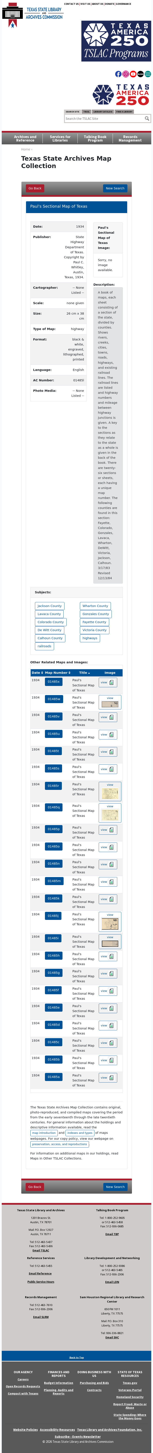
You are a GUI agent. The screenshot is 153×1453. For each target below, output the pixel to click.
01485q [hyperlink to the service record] (54, 807)
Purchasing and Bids (94, 1383)
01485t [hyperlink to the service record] (53, 751)
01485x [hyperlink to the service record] (53, 681)
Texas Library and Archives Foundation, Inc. (109, 1430)
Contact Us (71, 3)
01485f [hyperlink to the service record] (53, 990)
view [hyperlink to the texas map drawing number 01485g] (108, 973)
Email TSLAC (41, 1250)
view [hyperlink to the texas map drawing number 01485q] (110, 813)
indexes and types (79, 1132)
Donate (109, 3)
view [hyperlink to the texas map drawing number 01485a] (108, 1077)
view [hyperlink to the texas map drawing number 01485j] (110, 922)
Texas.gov (130, 1383)
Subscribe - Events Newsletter (78, 1437)
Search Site (72, 111)
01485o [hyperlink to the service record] (54, 846)
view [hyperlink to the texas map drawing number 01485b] (108, 1060)
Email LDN (112, 1282)
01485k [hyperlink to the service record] (53, 898)
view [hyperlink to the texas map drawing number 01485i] (110, 942)
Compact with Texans (23, 1393)
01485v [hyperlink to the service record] (53, 716)
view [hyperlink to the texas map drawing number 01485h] (108, 956)
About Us (97, 3)
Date (36, 672)
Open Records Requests (23, 1386)
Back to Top (76, 1357)
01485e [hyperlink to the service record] (54, 1007)
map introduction (44, 1132)
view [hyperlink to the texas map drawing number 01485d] (108, 1025)
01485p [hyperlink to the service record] (54, 829)
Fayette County (94, 622)
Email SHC (112, 1337)
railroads (44, 646)
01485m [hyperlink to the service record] (54, 881)
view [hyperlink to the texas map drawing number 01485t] (108, 752)
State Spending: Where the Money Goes (130, 1416)
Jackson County (50, 606)
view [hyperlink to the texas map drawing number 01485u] (108, 734)
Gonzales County (96, 614)
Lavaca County (49, 614)
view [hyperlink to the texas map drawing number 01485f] (108, 991)
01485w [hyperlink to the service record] (54, 699)
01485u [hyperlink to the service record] (54, 734)
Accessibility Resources (57, 1430)
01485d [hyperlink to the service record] (54, 1024)
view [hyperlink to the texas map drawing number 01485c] (108, 1043)
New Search (115, 188)
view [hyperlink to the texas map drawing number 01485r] (110, 791)
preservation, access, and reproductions (59, 1144)
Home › (26, 149)
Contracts (94, 1390)
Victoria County (95, 630)
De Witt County (50, 630)
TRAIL (86, 111)
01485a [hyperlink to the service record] (54, 1077)
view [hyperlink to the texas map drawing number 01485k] (108, 899)
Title (83, 672)
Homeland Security (129, 1397)
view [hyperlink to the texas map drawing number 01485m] (108, 882)
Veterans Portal (129, 1390)
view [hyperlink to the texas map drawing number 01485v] (108, 717)
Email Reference (40, 1273)
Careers (23, 1379)
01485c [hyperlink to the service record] (53, 1042)
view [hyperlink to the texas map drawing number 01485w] (110, 702)
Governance (123, 3)
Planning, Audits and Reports (58, 1392)
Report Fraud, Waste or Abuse (130, 1406)
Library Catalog (103, 111)
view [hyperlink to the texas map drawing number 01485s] (108, 769)
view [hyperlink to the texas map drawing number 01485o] (108, 847)
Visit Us (85, 3)
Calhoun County (50, 638)
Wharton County (95, 606)
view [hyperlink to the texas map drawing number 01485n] (108, 864)
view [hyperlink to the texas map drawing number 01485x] (108, 682)
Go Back (35, 188)
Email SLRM (41, 1317)
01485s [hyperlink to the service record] (53, 768)
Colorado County (51, 622)
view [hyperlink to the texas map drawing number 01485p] (108, 830)
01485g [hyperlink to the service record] (54, 972)
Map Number (56, 672)
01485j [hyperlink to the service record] (53, 916)
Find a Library (124, 111)
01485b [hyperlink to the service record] (54, 1059)
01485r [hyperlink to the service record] (53, 785)
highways (90, 638)
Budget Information (58, 1383)
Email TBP (112, 1234)
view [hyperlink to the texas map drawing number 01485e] (108, 1008)
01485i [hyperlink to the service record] (53, 938)
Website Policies (25, 1430)
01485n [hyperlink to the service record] (54, 863)
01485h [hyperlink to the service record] (54, 955)
